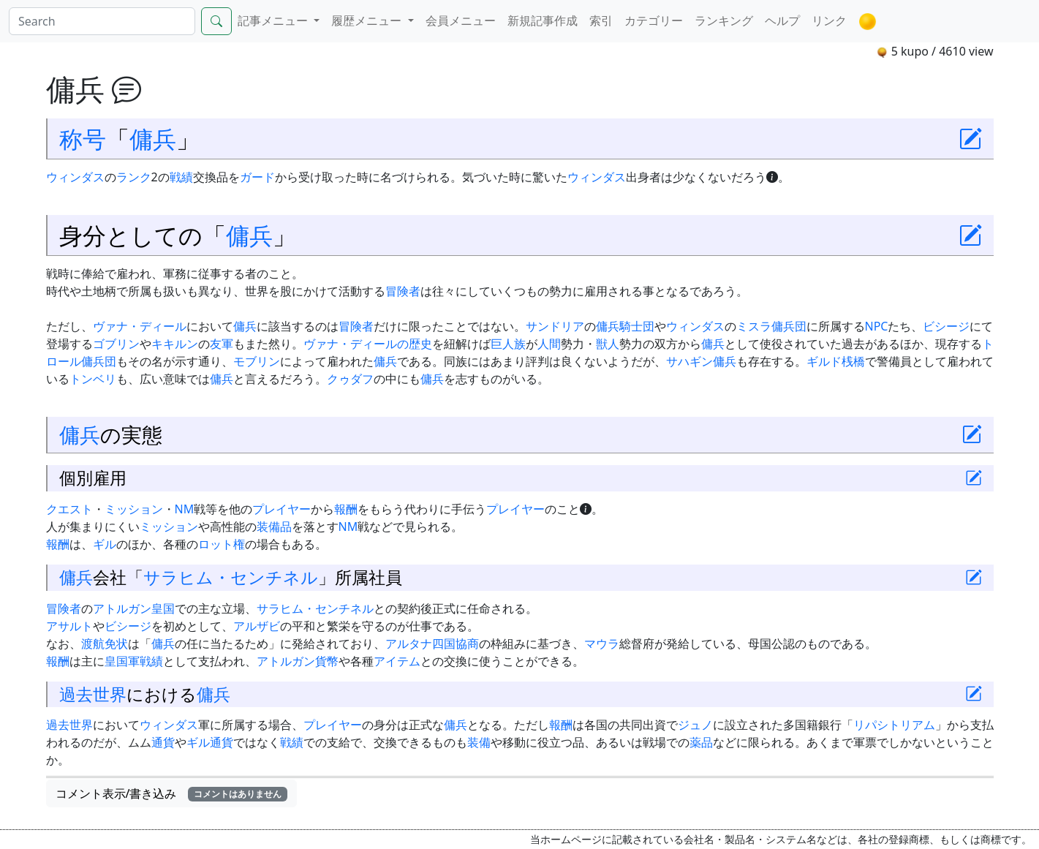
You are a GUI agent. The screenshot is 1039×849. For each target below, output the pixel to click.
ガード (257, 177)
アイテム (397, 661)
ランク (133, 177)
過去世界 (92, 694)
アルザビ (256, 626)
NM (184, 509)
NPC (876, 326)
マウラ (601, 643)
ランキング (724, 20)
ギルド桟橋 (835, 361)
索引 (601, 20)
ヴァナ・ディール (139, 326)
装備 (479, 742)
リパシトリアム (894, 725)
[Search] (102, 21)
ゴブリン (116, 344)
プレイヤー (281, 509)
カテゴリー (653, 20)
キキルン (174, 344)
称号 (82, 138)
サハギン (689, 361)
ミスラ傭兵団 (771, 326)
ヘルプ (782, 20)
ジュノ (695, 725)
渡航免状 (104, 643)
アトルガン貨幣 (298, 661)
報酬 (346, 509)
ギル (104, 544)
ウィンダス (75, 177)
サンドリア (555, 326)
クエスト (69, 509)
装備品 (274, 526)
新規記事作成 (542, 20)
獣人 (607, 344)
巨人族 (508, 344)
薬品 (701, 742)
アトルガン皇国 (134, 608)
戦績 (181, 177)
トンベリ (92, 379)
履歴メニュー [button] (367, 20)
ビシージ (946, 326)
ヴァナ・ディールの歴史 (367, 344)
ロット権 (221, 544)
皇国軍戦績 (134, 661)
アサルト (69, 626)
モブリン (256, 361)
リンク (829, 20)
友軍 (221, 344)
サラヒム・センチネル (230, 577)
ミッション (134, 509)
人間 (549, 344)
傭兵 (152, 138)
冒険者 (402, 291)
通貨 (163, 742)
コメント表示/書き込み (172, 793)
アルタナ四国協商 (432, 643)
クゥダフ (350, 379)
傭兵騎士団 (625, 326)
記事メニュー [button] (274, 20)
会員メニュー (461, 20)
